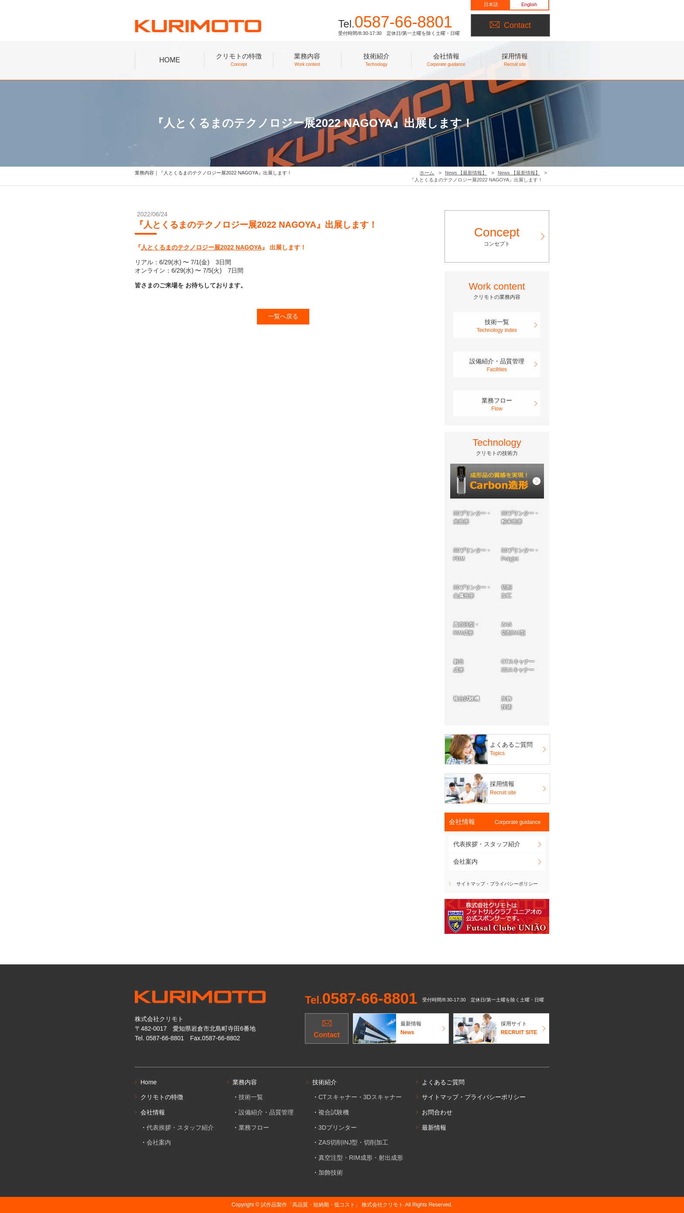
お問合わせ (437, 1112)
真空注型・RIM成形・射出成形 (360, 1157)
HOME (169, 60)
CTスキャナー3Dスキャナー (517, 666)
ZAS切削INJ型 (513, 629)
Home (148, 1082)
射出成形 (458, 666)
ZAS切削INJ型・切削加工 (353, 1142)
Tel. (361, 1000)
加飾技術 (506, 703)
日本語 (491, 4)
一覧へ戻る (283, 316)
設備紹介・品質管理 (496, 365)
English (529, 4)
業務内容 (308, 60)
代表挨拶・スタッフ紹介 (486, 844)
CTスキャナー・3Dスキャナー (360, 1096)
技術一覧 (496, 326)
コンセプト (497, 236)
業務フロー (496, 405)
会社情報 (446, 60)
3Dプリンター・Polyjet (520, 554)
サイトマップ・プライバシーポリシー (497, 883)
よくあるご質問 (443, 1082)
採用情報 (515, 60)
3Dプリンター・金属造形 (472, 591)
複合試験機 (466, 699)
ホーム (427, 172)
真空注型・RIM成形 (466, 629)
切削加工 (506, 591)
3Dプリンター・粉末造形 (520, 517)
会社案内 (465, 861)
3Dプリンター (337, 1127)
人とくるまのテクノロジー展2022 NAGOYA (201, 247)
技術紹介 (376, 60)
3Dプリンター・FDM (472, 554)
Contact (510, 25)
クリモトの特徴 (239, 60)
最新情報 (434, 1127)
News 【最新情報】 (466, 172)
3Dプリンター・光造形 (472, 517)
